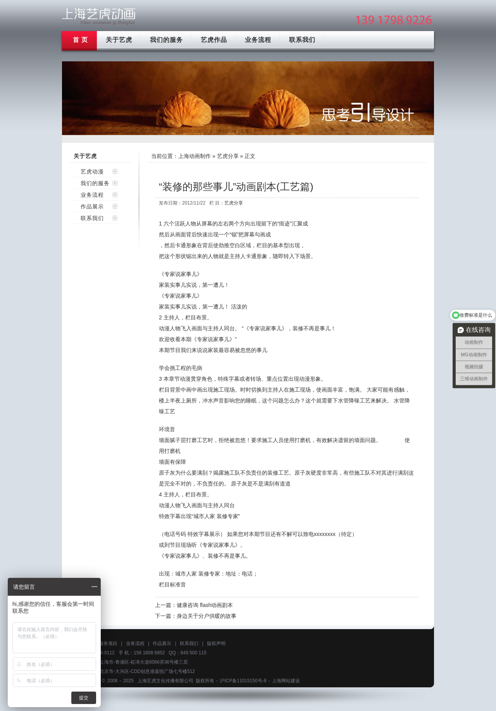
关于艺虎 (119, 39)
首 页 (80, 39)
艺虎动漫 (92, 171)
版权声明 (216, 643)
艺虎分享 (228, 156)
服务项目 (108, 643)
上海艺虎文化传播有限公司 (165, 680)
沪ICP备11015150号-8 (243, 680)
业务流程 (258, 39)
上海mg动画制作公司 (99, 16)
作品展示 (92, 206)
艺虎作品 (214, 39)
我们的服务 (166, 39)
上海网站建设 (286, 680)
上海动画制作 (194, 156)
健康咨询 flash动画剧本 (205, 605)
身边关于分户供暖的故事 (206, 616)
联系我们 (302, 39)
